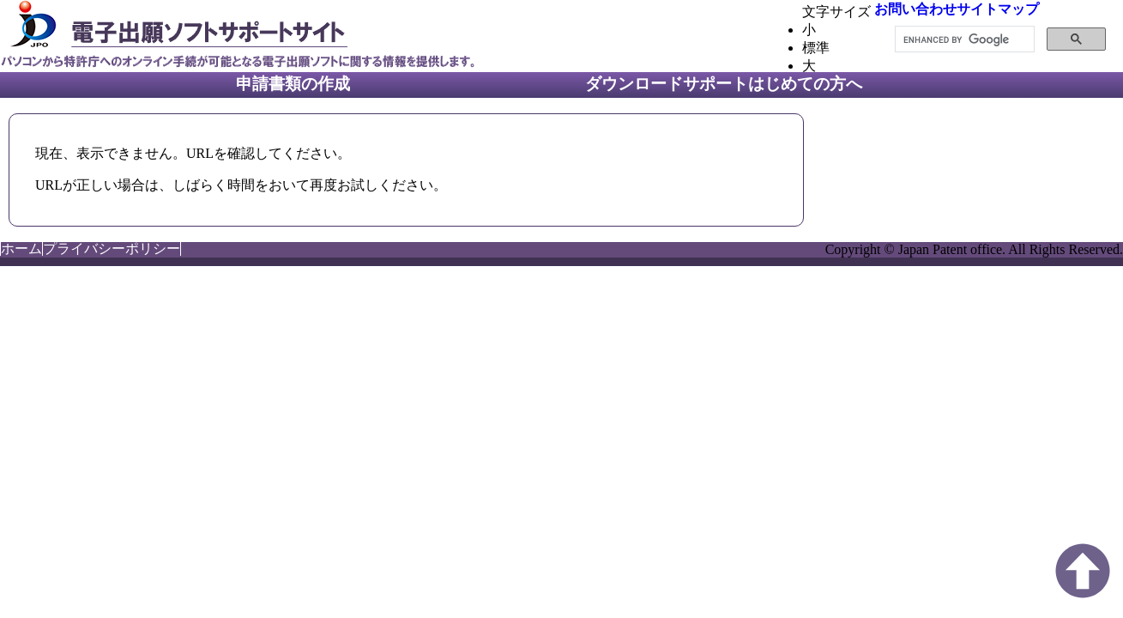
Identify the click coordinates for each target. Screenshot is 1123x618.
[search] (963, 39)
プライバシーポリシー (111, 248)
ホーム (21, 248)
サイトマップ (998, 9)
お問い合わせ (915, 9)
